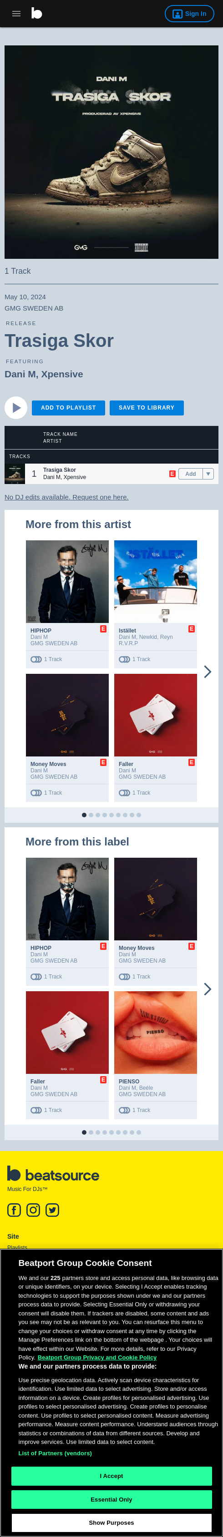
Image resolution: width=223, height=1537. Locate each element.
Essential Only (111, 1499)
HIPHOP (40, 631)
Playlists (17, 1248)
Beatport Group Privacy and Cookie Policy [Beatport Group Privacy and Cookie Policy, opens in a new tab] (97, 1357)
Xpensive (62, 374)
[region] (111, 1393)
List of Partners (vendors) (55, 1453)
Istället (127, 631)
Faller (126, 764)
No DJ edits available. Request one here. (67, 497)
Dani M (20, 374)
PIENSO (129, 1081)
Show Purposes (111, 1522)
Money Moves (48, 764)
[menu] (208, 474)
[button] (15, 474)
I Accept (111, 1476)
